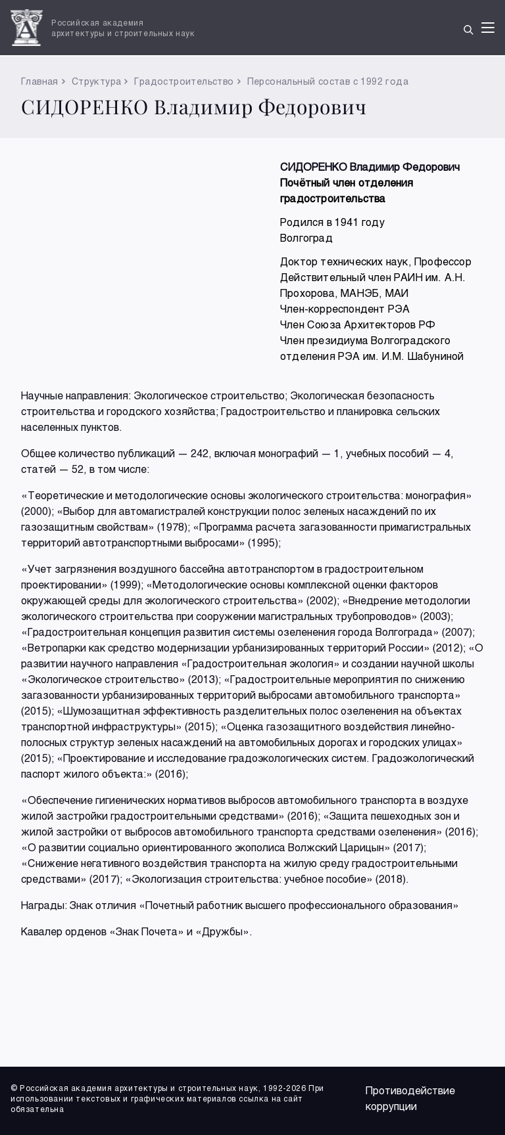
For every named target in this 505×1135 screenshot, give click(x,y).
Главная (40, 81)
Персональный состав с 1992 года (327, 81)
